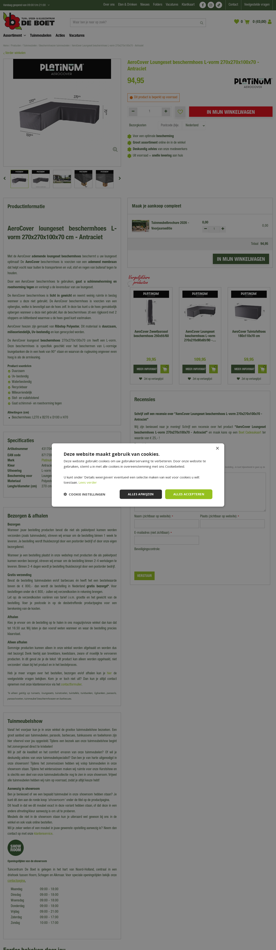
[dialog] (138, 475)
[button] (84, 494)
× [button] (217, 448)
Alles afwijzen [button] (141, 494)
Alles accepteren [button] (188, 494)
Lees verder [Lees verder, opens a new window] (87, 482)
